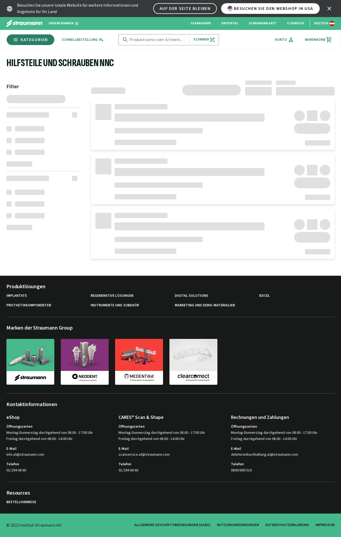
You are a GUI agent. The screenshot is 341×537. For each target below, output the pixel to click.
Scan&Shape (201, 23)
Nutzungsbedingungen (238, 525)
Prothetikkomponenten (28, 305)
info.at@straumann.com (25, 454)
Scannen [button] (204, 39)
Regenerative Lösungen (112, 295)
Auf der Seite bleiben (185, 8)
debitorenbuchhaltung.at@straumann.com (264, 454)
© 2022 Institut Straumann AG (33, 525)
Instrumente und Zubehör (115, 305)
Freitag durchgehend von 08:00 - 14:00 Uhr (39, 439)
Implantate (16, 295)
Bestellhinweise (21, 502)
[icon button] (329, 8)
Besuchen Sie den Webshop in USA (270, 8)
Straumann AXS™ (263, 23)
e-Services (295, 23)
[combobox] (158, 40)
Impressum (325, 525)
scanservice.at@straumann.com (144, 454)
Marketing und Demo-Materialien (205, 305)
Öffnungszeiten (19, 426)
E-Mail (11, 448)
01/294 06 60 (16, 470)
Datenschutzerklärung (287, 525)
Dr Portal (230, 23)
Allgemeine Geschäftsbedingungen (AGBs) (172, 525)
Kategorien (30, 40)
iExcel (264, 295)
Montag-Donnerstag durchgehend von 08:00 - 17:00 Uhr (49, 432)
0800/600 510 (241, 470)
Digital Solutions (191, 295)
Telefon (12, 464)
